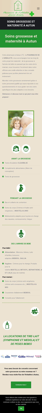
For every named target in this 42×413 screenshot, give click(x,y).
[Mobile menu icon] (38, 8)
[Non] (39, 404)
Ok (21, 408)
